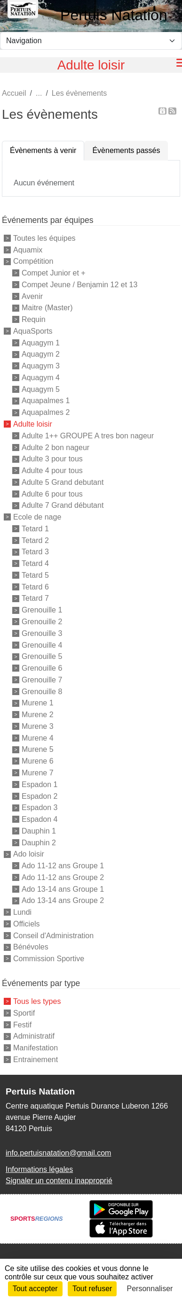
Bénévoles (30, 947)
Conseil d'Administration (53, 935)
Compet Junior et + (54, 273)
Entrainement (35, 1060)
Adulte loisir (32, 424)
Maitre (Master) (47, 308)
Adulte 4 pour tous (52, 470)
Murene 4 (38, 738)
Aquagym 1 (41, 342)
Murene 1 (38, 703)
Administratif (34, 1036)
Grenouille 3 (42, 633)
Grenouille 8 (42, 691)
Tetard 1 (35, 529)
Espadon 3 (40, 807)
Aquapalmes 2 (46, 412)
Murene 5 (38, 749)
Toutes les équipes (44, 238)
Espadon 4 (40, 819)
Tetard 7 (35, 598)
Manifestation (35, 1048)
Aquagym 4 (41, 378)
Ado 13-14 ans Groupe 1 (63, 889)
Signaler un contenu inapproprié (59, 1181)
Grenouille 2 (42, 622)
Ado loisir (28, 854)
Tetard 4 (35, 563)
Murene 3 (38, 726)
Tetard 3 (35, 552)
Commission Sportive (48, 959)
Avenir (32, 296)
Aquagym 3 (41, 366)
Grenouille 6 (42, 668)
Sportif (24, 1013)
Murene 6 (38, 761)
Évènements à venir (43, 150)
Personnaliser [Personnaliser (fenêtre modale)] (150, 1289)
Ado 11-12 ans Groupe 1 (63, 866)
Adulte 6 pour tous (52, 493)
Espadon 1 (40, 784)
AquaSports (33, 331)
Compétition (33, 261)
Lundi (22, 912)
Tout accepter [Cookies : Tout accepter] (35, 1289)
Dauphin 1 (39, 831)
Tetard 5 (35, 575)
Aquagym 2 (41, 354)
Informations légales (39, 1169)
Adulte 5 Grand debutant (62, 482)
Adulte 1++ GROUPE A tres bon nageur (88, 436)
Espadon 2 (40, 796)
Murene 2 (38, 715)
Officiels (26, 924)
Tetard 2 (35, 540)
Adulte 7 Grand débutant (62, 505)
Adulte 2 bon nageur (55, 447)
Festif (22, 1024)
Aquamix (27, 249)
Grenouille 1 (42, 610)
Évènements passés (126, 150)
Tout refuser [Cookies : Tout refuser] (92, 1289)
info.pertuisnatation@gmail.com (58, 1153)
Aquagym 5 (41, 389)
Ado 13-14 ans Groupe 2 (63, 900)
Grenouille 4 (42, 645)
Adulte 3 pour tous (52, 459)
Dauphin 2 (39, 842)
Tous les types (37, 1001)
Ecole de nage (37, 517)
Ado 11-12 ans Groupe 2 (63, 877)
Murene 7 (38, 773)
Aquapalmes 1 (46, 401)
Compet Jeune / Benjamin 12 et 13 (79, 285)
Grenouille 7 (42, 680)
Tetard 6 (35, 586)
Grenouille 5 (42, 656)
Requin (34, 319)
